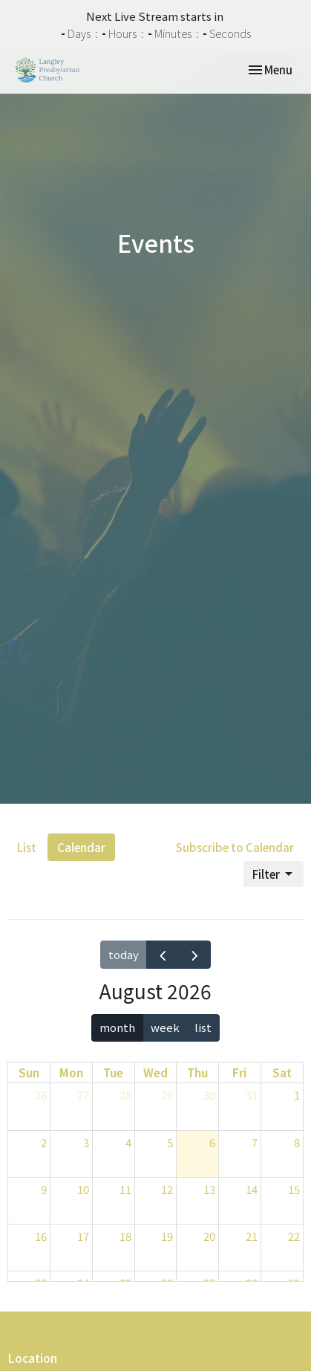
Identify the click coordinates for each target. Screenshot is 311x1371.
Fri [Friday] (239, 1072)
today (123, 954)
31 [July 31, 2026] (252, 1095)
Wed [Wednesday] (155, 1072)
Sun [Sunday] (29, 1072)
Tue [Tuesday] (113, 1072)
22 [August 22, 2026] (294, 1236)
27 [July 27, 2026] (83, 1095)
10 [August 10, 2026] (83, 1189)
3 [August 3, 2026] (86, 1142)
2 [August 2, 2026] (44, 1142)
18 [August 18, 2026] (125, 1236)
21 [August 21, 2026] (252, 1236)
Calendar (81, 847)
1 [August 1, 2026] (297, 1095)
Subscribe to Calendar (235, 847)
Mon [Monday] (71, 1072)
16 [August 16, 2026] (41, 1236)
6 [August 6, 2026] (212, 1142)
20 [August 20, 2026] (209, 1236)
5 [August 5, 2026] (170, 1142)
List (26, 847)
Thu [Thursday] (197, 1072)
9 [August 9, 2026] (44, 1189)
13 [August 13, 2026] (209, 1189)
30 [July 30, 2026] (209, 1095)
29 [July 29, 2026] (167, 1095)
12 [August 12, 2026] (167, 1189)
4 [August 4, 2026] (128, 1142)
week (165, 1027)
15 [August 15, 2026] (294, 1189)
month (117, 1027)
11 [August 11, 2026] (125, 1189)
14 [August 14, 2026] (252, 1189)
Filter (273, 874)
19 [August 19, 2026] (167, 1236)
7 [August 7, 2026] (255, 1142)
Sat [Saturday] (282, 1072)
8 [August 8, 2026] (297, 1142)
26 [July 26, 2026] (41, 1095)
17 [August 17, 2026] (83, 1236)
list (203, 1027)
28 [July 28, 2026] (125, 1095)
